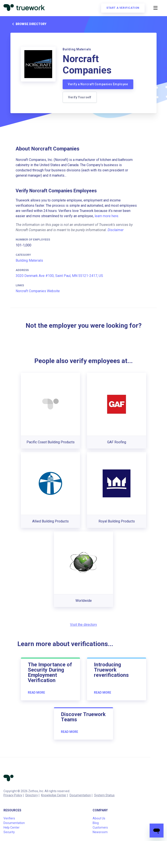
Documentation (80, 795)
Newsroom (100, 832)
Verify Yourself (79, 97)
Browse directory (28, 24)
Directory (31, 795)
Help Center (11, 827)
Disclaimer (116, 230)
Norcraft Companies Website (38, 291)
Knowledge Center (53, 795)
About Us (99, 818)
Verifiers (9, 818)
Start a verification (122, 7)
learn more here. (107, 216)
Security (9, 832)
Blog (96, 823)
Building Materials (29, 260)
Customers (100, 827)
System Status (104, 795)
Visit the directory (83, 625)
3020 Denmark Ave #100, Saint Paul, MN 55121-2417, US (59, 276)
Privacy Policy (12, 795)
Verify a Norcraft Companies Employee (98, 84)
